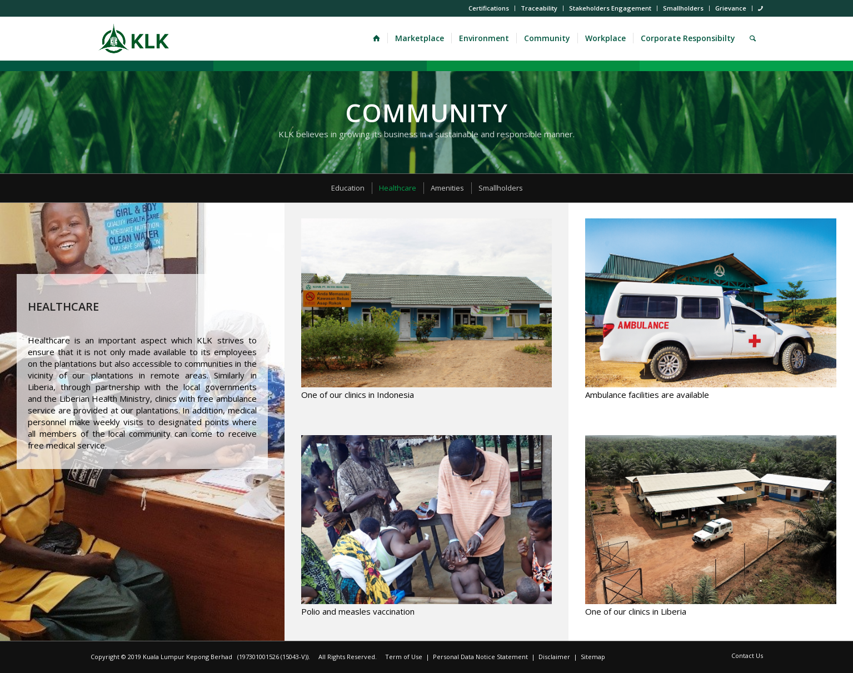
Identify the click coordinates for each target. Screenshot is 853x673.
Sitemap (593, 656)
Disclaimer (554, 656)
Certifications (488, 8)
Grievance (730, 8)
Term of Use (403, 656)
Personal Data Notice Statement (480, 656)
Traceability (539, 8)
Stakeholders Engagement (610, 8)
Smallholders (683, 8)
